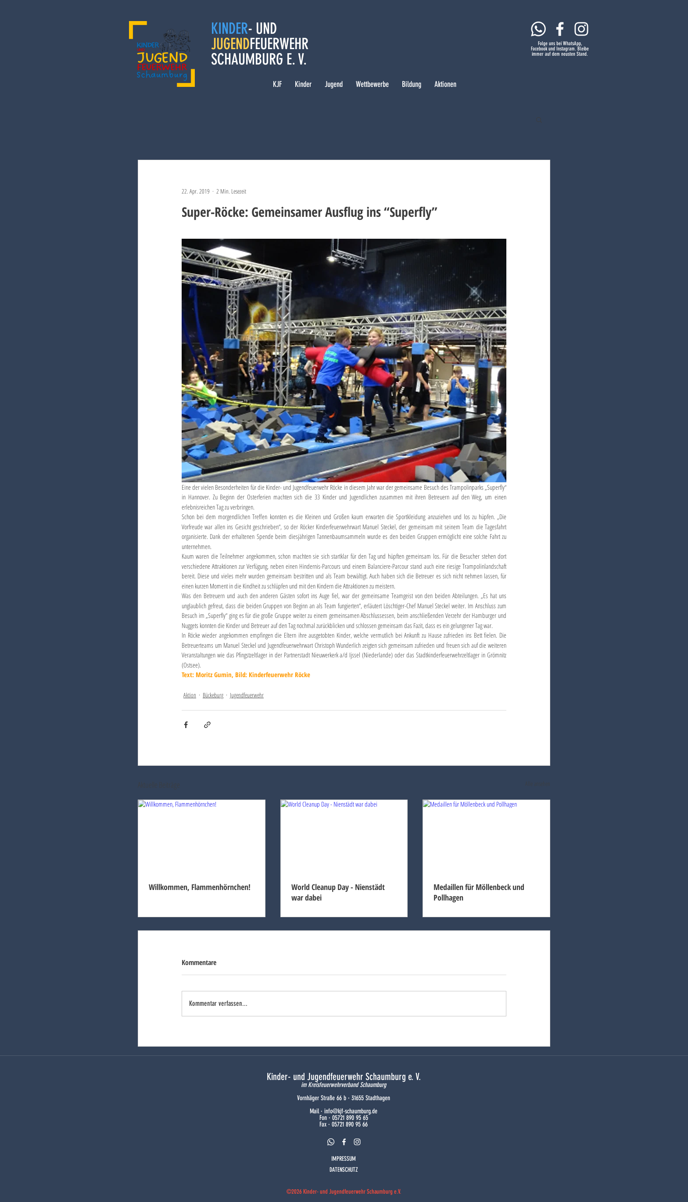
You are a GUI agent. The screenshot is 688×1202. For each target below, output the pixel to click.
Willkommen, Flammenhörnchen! (200, 887)
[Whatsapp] (538, 29)
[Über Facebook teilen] (186, 725)
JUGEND (230, 44)
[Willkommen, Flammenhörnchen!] (201, 835)
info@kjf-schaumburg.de (350, 1111)
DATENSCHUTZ (344, 1169)
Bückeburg (213, 695)
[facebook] (344, 1141)
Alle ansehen (537, 783)
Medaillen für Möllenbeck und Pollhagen (479, 892)
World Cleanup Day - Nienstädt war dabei (338, 892)
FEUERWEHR (279, 44)
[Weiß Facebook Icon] (560, 29)
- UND (262, 28)
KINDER (229, 28)
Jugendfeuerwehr (247, 695)
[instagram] (357, 1141)
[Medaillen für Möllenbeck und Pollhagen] (486, 835)
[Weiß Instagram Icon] (581, 29)
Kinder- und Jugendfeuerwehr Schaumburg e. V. (344, 1077)
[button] (539, 119)
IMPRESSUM (343, 1159)
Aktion (189, 695)
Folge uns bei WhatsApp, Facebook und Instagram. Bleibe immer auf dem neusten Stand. (560, 48)
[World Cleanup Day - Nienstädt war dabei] (344, 835)
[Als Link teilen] (207, 725)
